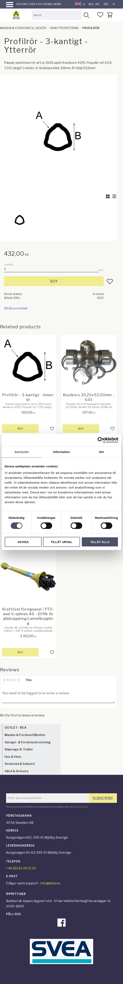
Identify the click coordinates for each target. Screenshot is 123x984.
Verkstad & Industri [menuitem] (19, 764)
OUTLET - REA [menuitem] (15, 727)
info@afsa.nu (50, 883)
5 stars (18, 680)
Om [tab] (101, 452)
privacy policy (80, 806)
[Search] (86, 15)
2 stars (8, 680)
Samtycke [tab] (21, 452)
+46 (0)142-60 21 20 (21, 868)
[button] (9, 4)
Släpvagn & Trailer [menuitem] (18, 749)
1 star (4, 680)
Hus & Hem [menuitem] (12, 757)
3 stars (11, 680)
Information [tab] (61, 452)
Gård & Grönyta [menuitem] (16, 771)
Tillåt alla (100, 541)
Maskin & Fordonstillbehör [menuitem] (24, 735)
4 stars (15, 680)
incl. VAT (94, 4)
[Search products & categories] (57, 15)
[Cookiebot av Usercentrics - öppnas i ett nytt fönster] (100, 440)
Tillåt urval (61, 541)
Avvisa (23, 541)
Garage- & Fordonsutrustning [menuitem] (27, 742)
